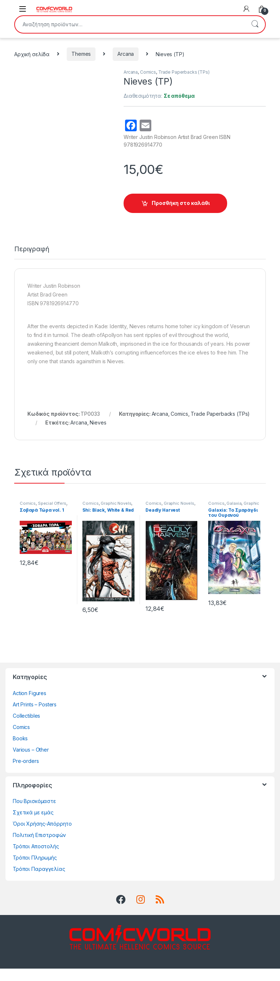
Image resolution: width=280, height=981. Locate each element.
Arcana (125, 54)
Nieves (98, 435)
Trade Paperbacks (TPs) (184, 72)
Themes (81, 54)
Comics (148, 72)
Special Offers (52, 515)
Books (20, 751)
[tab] (31, 264)
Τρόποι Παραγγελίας (39, 881)
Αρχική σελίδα (32, 54)
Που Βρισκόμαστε (34, 813)
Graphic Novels (116, 515)
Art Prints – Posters (35, 717)
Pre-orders (26, 773)
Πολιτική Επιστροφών (39, 847)
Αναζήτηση (255, 24)
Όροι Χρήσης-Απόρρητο (42, 836)
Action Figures (29, 705)
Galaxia (233, 515)
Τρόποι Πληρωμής (35, 870)
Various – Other (31, 762)
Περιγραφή (31, 261)
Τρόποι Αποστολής (36, 859)
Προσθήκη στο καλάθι (181, 203)
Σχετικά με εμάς (33, 825)
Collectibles (26, 728)
